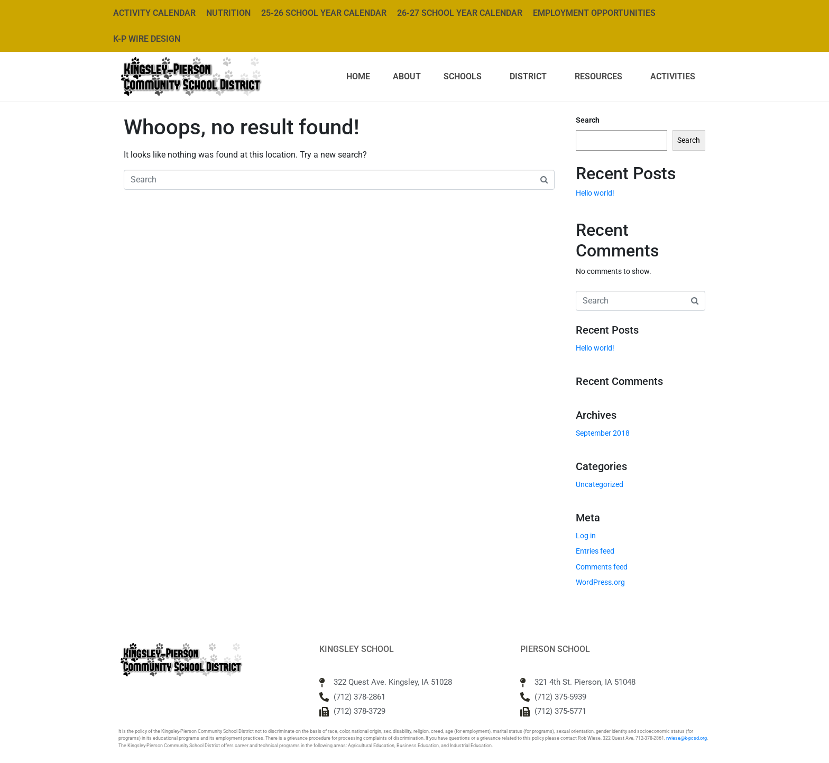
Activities (672, 76)
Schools (463, 76)
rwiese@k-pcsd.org (686, 738)
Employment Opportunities (594, 13)
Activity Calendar (154, 13)
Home (358, 76)
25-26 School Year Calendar (323, 13)
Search (588, 120)
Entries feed (595, 551)
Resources (598, 76)
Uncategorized (599, 484)
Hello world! (595, 193)
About (407, 76)
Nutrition (228, 13)
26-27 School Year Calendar (459, 13)
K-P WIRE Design (146, 39)
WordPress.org (600, 582)
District (528, 76)
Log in (586, 535)
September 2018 (603, 433)
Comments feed (602, 567)
